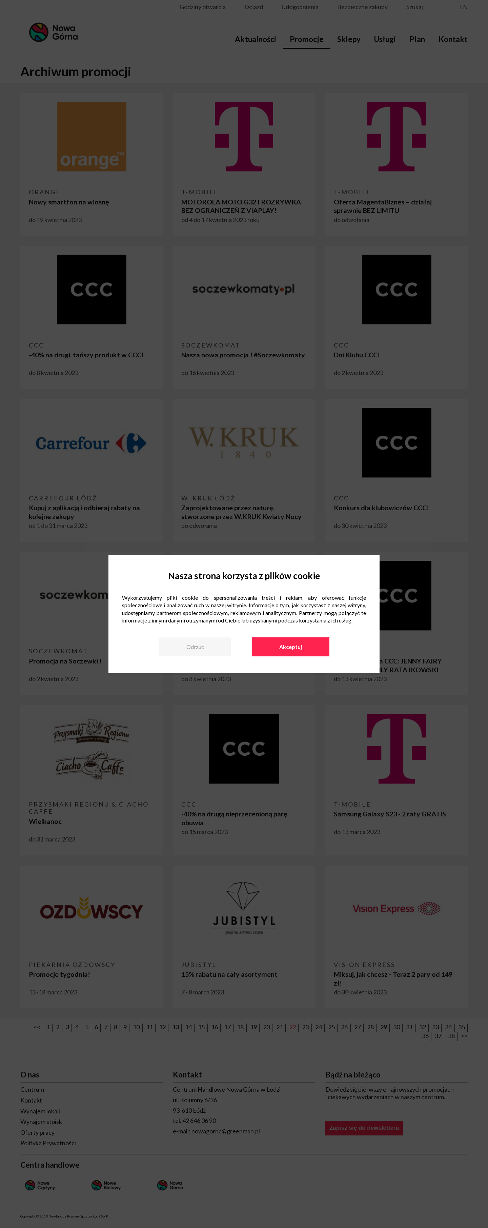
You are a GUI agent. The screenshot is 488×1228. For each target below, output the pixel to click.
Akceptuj (290, 646)
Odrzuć (195, 646)
